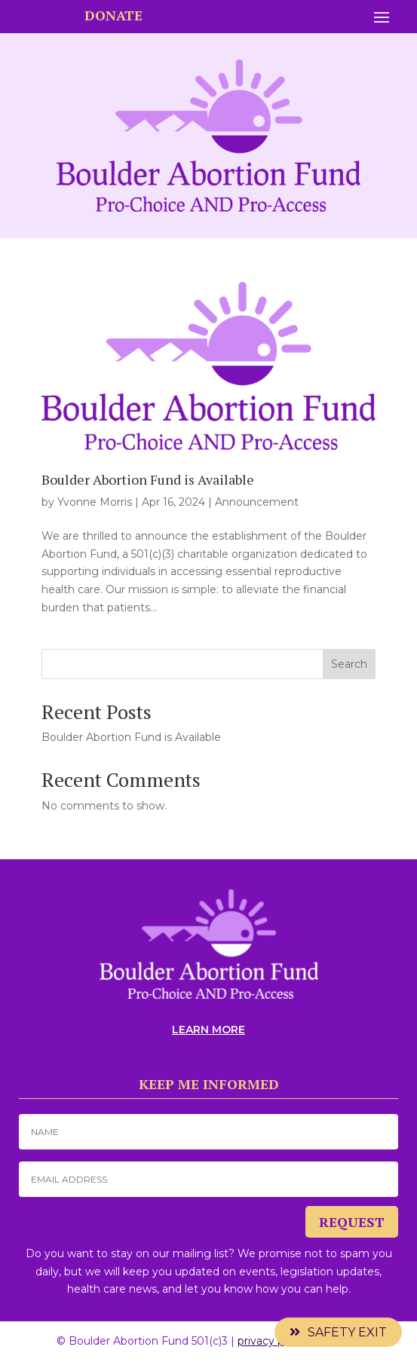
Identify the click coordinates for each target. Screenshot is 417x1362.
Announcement (257, 502)
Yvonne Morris (94, 502)
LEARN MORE (208, 1029)
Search (349, 664)
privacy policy (273, 1341)
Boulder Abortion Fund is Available (147, 479)
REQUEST (352, 1222)
